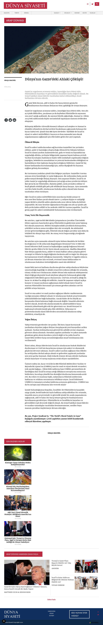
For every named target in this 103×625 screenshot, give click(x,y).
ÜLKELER (57, 13)
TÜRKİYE (17, 13)
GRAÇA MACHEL (10, 80)
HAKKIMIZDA (51, 611)
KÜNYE (52, 613)
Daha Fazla (51, 599)
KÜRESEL (26, 13)
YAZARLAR (92, 13)
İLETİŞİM (51, 615)
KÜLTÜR (85, 13)
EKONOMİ (77, 13)
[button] (4, 621)
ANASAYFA (6, 13)
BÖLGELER (67, 13)
